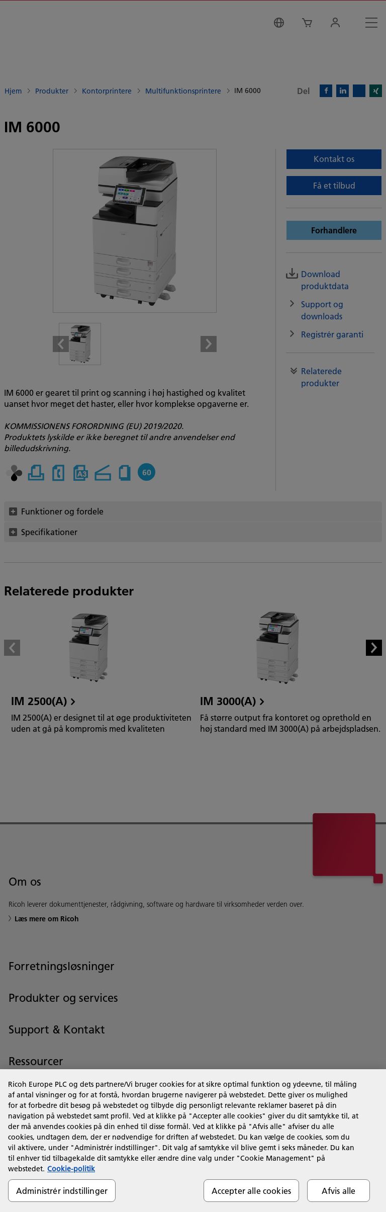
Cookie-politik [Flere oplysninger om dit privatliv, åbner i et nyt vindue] (71, 1168)
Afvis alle (339, 1190)
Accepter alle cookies (251, 1190)
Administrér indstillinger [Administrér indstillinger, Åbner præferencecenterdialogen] (62, 1190)
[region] (193, 1140)
